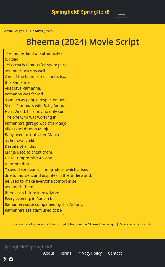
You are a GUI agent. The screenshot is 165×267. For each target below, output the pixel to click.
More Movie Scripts (135, 224)
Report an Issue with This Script (39, 224)
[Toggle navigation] (121, 12)
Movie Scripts (13, 31)
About (48, 253)
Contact (115, 253)
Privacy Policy (89, 253)
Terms (65, 253)
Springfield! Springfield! (80, 11)
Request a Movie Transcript (93, 224)
